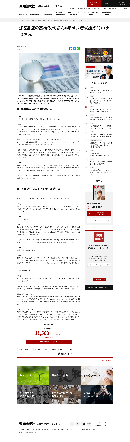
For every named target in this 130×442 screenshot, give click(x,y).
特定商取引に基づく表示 (59, 429)
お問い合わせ (95, 429)
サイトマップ (39, 429)
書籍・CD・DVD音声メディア (74, 13)
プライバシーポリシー (73, 429)
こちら (72, 289)
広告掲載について (85, 429)
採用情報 (47, 430)
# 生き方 (62, 349)
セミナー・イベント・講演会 (90, 13)
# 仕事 (54, 349)
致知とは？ (23, 15)
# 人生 (46, 349)
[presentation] (101, 272)
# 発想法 (71, 349)
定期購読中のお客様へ (106, 13)
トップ (21, 20)
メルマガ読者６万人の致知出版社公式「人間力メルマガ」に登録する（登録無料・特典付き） (99, 258)
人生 (19, 49)
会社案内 (21, 429)
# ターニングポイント (25, 349)
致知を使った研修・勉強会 (60, 13)
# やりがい (38, 349)
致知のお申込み (35, 15)
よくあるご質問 (30, 429)
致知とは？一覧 (106, 360)
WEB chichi (48, 15)
